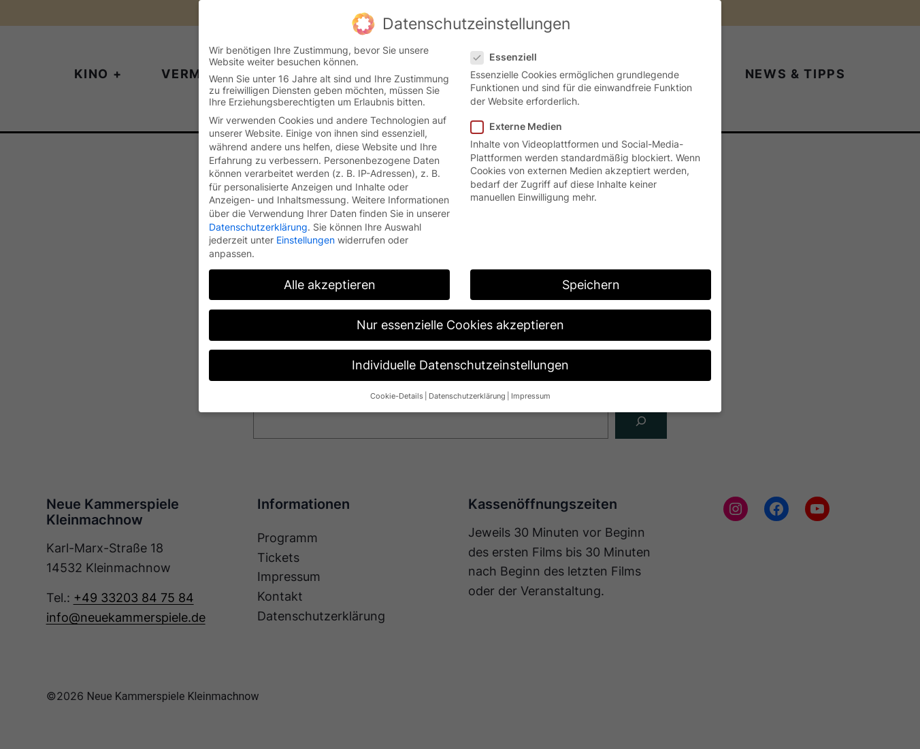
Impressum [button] (531, 396)
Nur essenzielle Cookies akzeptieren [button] (460, 325)
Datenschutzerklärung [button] (467, 396)
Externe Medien (522, 126)
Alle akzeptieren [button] (330, 285)
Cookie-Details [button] (396, 396)
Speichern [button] (591, 285)
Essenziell (509, 57)
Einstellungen (305, 240)
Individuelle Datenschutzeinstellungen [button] (460, 365)
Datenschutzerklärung (258, 227)
